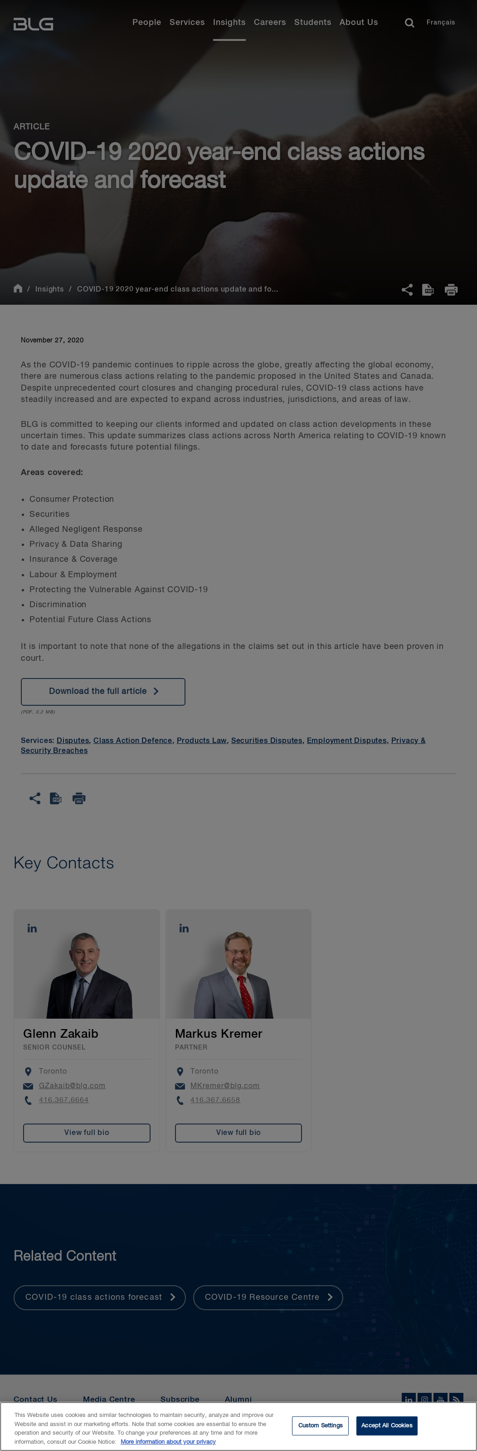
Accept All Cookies (386, 1431)
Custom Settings (320, 1431)
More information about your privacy (168, 1448)
